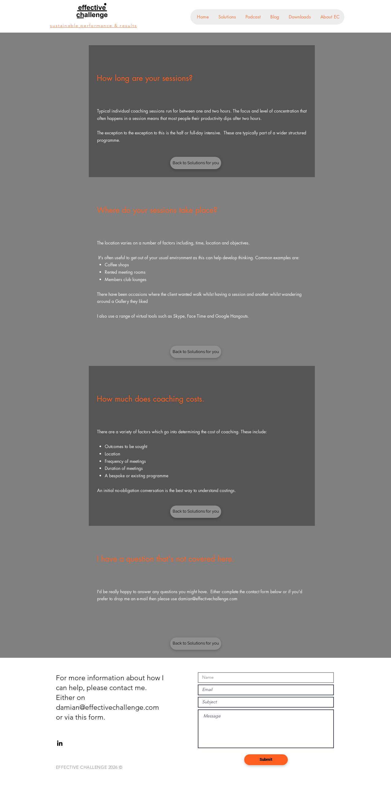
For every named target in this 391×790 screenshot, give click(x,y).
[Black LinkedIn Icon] (60, 743)
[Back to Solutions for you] (195, 163)
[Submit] (266, 759)
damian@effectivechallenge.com (207, 598)
